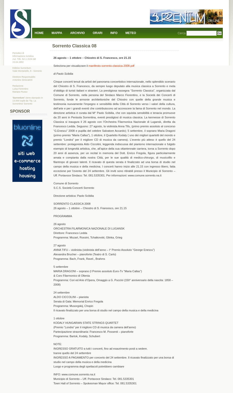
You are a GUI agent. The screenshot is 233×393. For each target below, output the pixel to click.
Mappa (57, 33)
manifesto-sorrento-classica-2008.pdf (111, 65)
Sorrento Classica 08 (74, 45)
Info (114, 33)
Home (39, 33)
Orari (97, 33)
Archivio (77, 33)
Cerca (182, 33)
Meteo (131, 33)
